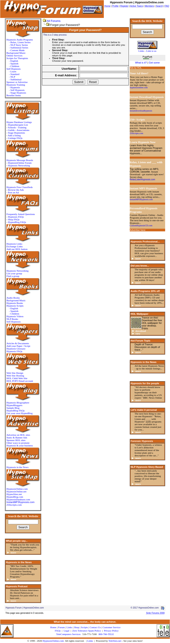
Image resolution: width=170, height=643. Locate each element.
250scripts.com (14, 504)
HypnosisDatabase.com (18, 499)
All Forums (53, 21)
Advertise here (137, 230)
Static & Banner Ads (16, 437)
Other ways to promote (17, 442)
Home (53, 627)
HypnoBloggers (14, 405)
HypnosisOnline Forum (20, 162)
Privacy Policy (111, 630)
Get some (154, 62)
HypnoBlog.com (14, 496)
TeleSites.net (115, 640)
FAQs (58, 630)
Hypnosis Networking (19, 165)
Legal (66, 630)
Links (90, 640)
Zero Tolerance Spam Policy (86, 630)
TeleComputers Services (68, 634)
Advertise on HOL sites (18, 435)
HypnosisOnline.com (53, 640)
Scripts (84, 627)
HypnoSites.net (14, 494)
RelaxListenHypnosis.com (142, 179)
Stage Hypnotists (16, 132)
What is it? (141, 62)
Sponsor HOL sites (15, 440)
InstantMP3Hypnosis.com (141, 199)
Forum (61, 627)
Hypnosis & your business (19, 445)
